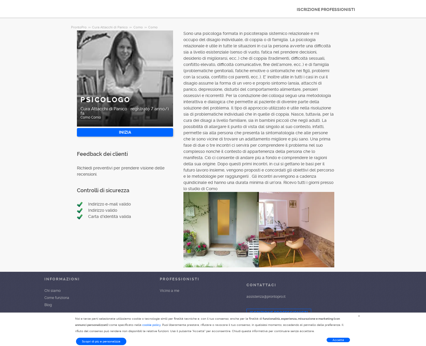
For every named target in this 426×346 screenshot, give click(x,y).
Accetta (338, 340)
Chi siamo (52, 291)
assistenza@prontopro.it (265, 297)
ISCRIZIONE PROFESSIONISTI (326, 9)
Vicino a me (169, 291)
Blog (48, 305)
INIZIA (125, 132)
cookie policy (151, 324)
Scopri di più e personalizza (101, 341)
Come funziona (56, 298)
